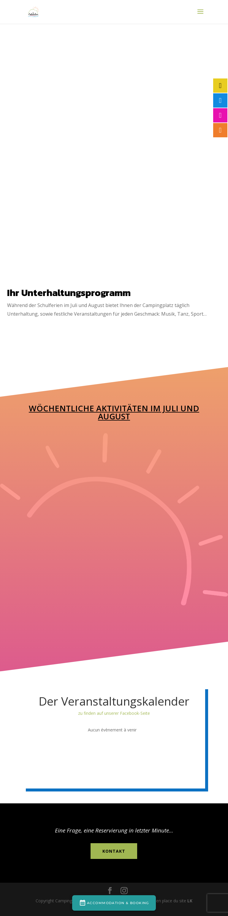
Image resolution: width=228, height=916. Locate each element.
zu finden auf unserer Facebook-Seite (114, 713)
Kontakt (113, 851)
